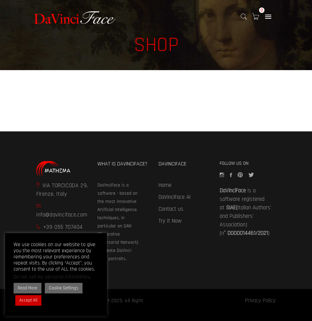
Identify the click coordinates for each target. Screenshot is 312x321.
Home (165, 185)
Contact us (171, 209)
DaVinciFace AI (174, 197)
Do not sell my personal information (51, 277)
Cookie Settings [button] (63, 288)
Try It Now (170, 221)
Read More (27, 288)
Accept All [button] (28, 300)
